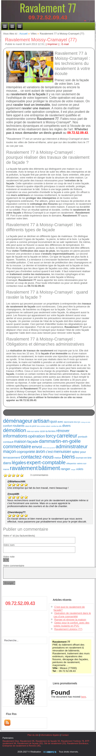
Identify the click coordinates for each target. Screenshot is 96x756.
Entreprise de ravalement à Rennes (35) (22, 746)
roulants (18, 426)
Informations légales (49, 735)
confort (7, 425)
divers (66, 425)
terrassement (11, 457)
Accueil (23, 33)
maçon (9, 451)
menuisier (62, 451)
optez (75, 451)
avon (40, 451)
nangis (73, 469)
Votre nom (9, 544)
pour (83, 451)
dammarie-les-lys (72, 422)
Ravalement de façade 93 (48, 741)
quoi (53, 421)
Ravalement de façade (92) (30, 743)
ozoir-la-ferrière (48, 431)
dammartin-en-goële (60, 441)
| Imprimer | (52, 44)
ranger (65, 469)
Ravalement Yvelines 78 (72, 741)
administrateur (72, 446)
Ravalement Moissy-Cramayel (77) (41, 39)
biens (68, 457)
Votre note (9, 556)
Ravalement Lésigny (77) (68, 629)
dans (7, 463)
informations (15, 435)
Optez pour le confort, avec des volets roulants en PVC (71, 624)
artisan (41, 421)
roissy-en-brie (85, 422)
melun (57, 457)
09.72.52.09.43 (48, 17)
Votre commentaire (13, 565)
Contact (64, 735)
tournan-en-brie (84, 457)
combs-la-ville (56, 426)
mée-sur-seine (33, 431)
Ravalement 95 (27, 741)
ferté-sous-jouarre (49, 448)
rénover (63, 431)
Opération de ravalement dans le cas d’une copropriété (72, 615)
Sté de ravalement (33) (55, 743)
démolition (14, 430)
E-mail (65, 44)
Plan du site (33, 735)
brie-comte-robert (43, 426)
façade (32, 441)
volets (79, 469)
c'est (49, 452)
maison (20, 441)
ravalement (24, 468)
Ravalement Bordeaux (77, 743)
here (83, 696)
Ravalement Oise (11, 741)
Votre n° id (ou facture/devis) (19, 535)
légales (19, 462)
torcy (51, 435)
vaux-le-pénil (30, 426)
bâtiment (49, 468)
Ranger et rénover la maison (70, 619)
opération (36, 436)
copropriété (26, 452)
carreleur (67, 436)
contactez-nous (37, 457)
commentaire (17, 446)
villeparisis (71, 463)
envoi (37, 446)
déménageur (18, 421)
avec (60, 421)
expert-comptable (46, 462)
